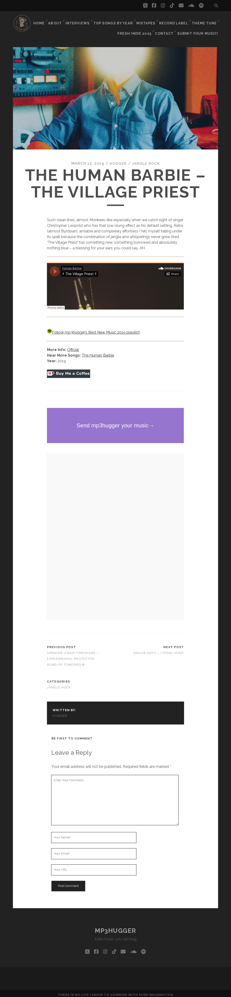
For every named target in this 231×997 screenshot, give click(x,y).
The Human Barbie (98, 352)
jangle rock (146, 160)
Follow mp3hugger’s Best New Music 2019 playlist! (93, 329)
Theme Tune (204, 20)
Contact (166, 25)
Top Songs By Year (114, 20)
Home (40, 20)
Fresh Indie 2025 (136, 25)
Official (73, 347)
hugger (117, 160)
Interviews (80, 20)
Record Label (174, 20)
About (57, 20)
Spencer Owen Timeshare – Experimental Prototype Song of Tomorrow (73, 656)
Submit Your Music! (199, 25)
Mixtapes (146, 20)
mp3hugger (115, 927)
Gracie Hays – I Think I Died (159, 650)
